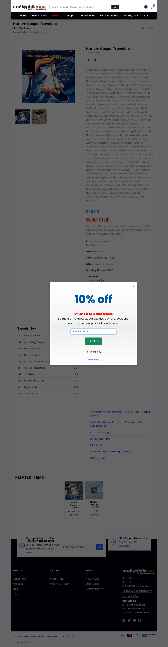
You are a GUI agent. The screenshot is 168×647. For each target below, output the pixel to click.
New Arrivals (39, 15)
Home (23, 15)
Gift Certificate (109, 15)
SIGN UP (93, 341)
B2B (146, 15)
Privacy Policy (93, 359)
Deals (55, 15)
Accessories (87, 15)
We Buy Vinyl (131, 15)
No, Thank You (93, 351)
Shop (70, 15)
